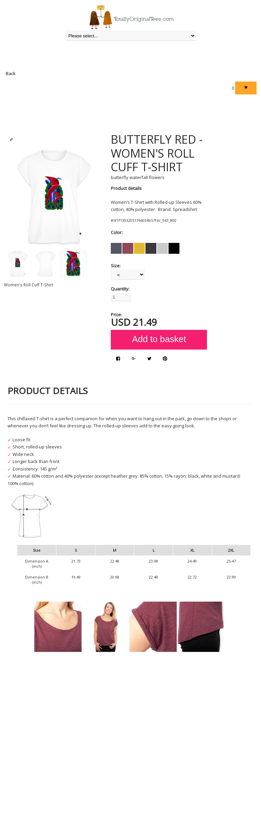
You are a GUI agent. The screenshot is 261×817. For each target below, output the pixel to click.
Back (11, 73)
